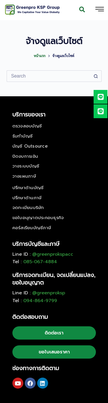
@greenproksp (48, 292)
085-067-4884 (40, 261)
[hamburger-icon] (99, 10)
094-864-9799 (40, 300)
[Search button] (96, 76)
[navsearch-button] (82, 10)
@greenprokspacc (52, 254)
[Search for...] (48, 76)
